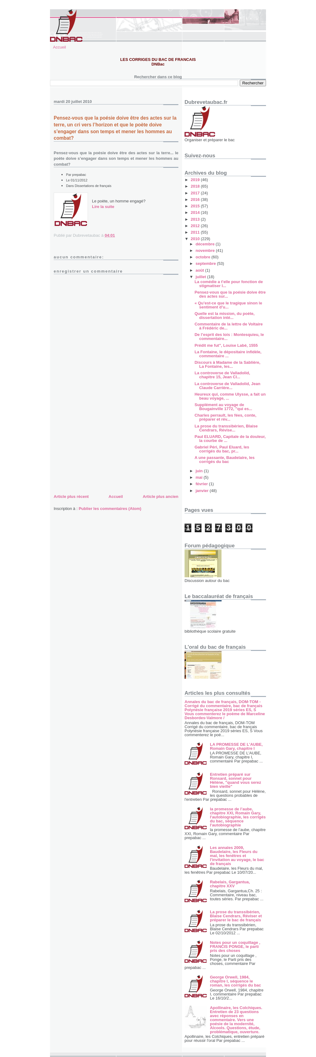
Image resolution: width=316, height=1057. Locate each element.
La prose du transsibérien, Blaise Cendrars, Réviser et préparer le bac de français (236, 916)
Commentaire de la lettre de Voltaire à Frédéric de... (228, 326)
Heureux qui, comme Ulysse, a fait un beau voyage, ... (229, 396)
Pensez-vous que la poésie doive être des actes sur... (229, 294)
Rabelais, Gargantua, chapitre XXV (230, 884)
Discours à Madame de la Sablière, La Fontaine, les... (227, 364)
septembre (206, 263)
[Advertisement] (100, 449)
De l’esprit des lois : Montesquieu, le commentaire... (229, 336)
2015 (196, 206)
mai (200, 477)
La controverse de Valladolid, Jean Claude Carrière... (227, 385)
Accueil (59, 47)
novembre (206, 250)
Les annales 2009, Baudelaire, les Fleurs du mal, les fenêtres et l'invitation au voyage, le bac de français (237, 855)
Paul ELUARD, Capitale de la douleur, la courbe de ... (229, 438)
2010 (196, 238)
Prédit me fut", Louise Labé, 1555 (226, 345)
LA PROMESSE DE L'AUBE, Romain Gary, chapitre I (236, 746)
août (200, 270)
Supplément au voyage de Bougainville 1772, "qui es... (223, 406)
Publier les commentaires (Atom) (110, 508)
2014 (196, 212)
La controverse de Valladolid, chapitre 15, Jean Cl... (222, 375)
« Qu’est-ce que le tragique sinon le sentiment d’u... (228, 305)
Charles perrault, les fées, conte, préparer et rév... (225, 417)
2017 (196, 193)
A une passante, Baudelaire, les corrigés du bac (224, 459)
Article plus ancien (160, 496)
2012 (196, 225)
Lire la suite (103, 206)
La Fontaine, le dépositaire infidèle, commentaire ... (227, 354)
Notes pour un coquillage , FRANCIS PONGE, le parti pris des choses (235, 946)
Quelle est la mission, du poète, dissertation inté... (224, 315)
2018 (196, 186)
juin (200, 471)
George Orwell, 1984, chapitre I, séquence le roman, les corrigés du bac (235, 981)
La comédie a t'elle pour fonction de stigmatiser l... (228, 283)
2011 (196, 232)
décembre (206, 244)
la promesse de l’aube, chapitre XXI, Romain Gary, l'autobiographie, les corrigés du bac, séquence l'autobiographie (238, 817)
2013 (196, 219)
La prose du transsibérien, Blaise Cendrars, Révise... (225, 428)
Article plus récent (71, 496)
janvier (203, 490)
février (202, 484)
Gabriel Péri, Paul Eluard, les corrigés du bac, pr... (221, 449)
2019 (196, 179)
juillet (201, 276)
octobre (203, 257)
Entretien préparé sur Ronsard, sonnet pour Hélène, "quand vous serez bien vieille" (235, 780)
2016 (196, 199)
